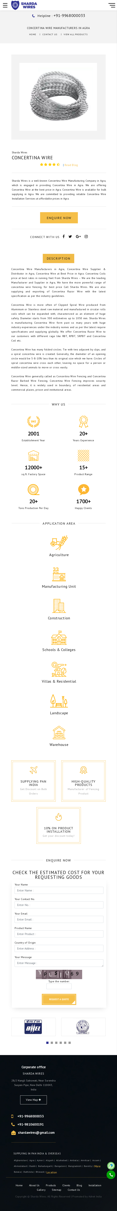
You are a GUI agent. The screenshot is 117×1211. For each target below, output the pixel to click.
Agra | (32, 1160)
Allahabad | (62, 1160)
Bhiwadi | (41, 1171)
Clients (66, 1185)
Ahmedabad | (21, 1166)
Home (32, 34)
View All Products (76, 34)
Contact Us (49, 34)
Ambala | (75, 1160)
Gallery (41, 1189)
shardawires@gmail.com (68, 1132)
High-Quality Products (90, 783)
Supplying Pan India (39, 783)
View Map (65, 1100)
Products (51, 1185)
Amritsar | (86, 1160)
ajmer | (41, 1160)
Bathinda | (29, 1171)
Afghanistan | (21, 1160)
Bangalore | (61, 1166)
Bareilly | (89, 1166)
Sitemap (56, 1189)
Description (59, 395)
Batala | (18, 1171)
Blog (80, 1185)
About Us (34, 1185)
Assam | (96, 1160)
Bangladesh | (75, 1166)
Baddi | (33, 1166)
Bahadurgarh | (46, 1166)
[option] (58, 97)
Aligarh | (50, 1160)
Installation (94, 1185)
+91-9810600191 (63, 1124)
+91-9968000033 (63, 1116)
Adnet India (95, 1196)
